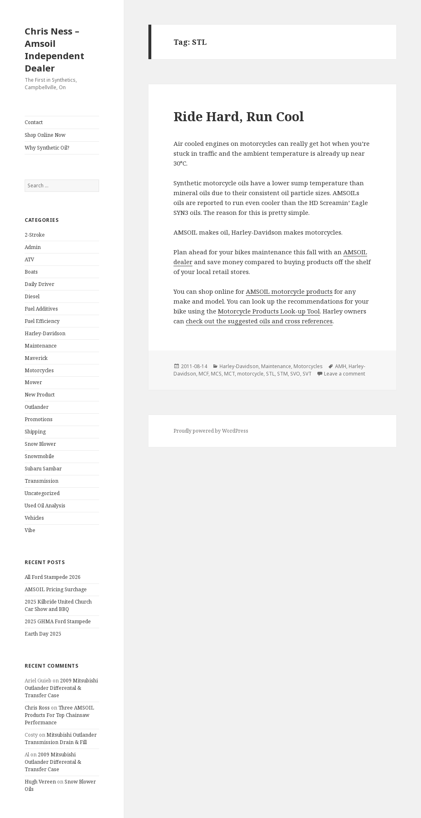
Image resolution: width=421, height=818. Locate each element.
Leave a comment (344, 373)
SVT (307, 373)
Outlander (37, 406)
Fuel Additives (41, 308)
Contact (34, 122)
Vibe (30, 530)
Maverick (36, 358)
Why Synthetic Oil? (47, 147)
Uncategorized (42, 493)
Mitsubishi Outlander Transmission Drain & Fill (61, 738)
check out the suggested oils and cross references (259, 321)
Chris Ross (37, 707)
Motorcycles (39, 370)
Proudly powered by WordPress (210, 430)
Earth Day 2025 (43, 633)
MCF (203, 373)
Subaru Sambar (43, 468)
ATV (29, 259)
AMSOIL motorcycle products (289, 291)
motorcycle (250, 373)
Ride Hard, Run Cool (238, 116)
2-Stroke (35, 234)
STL (270, 373)
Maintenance (41, 345)
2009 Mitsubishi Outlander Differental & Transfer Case (61, 688)
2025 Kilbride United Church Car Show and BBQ (58, 605)
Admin (33, 247)
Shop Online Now (45, 134)
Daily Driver (39, 284)
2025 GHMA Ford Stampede (58, 621)
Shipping (35, 431)
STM (282, 373)
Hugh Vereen (40, 781)
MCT (229, 373)
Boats (31, 271)
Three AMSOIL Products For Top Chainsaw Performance (59, 715)
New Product (40, 394)
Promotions (39, 419)
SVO (295, 373)
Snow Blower (40, 443)
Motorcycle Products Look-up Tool (269, 311)
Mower (33, 382)
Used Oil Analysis (45, 505)
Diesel (32, 296)
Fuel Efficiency (42, 321)
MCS (216, 373)
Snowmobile (39, 456)
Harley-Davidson (45, 333)
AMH (340, 366)
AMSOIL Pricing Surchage (56, 589)
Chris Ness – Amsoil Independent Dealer (54, 49)
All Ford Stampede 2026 (53, 577)
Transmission (41, 480)
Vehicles (34, 517)
